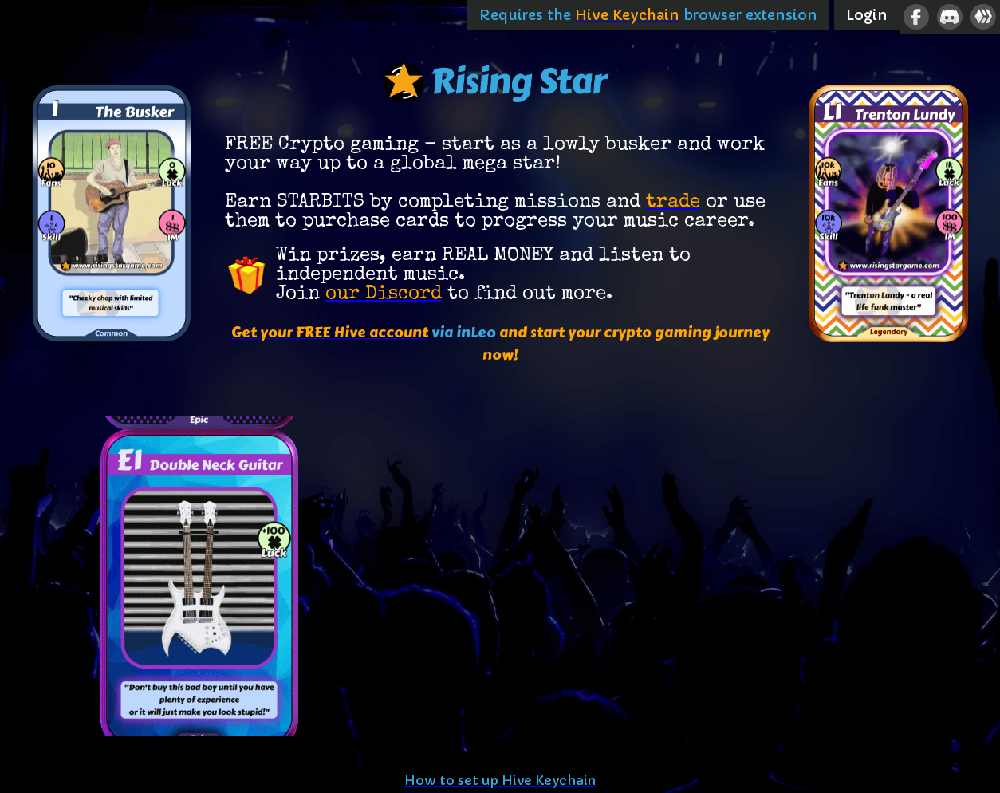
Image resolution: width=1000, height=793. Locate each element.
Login (867, 15)
